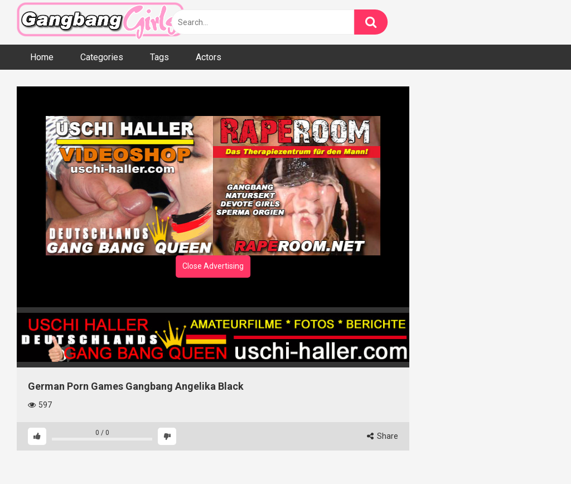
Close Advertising (213, 266)
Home (42, 57)
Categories (101, 57)
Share (382, 436)
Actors (208, 57)
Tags (159, 57)
